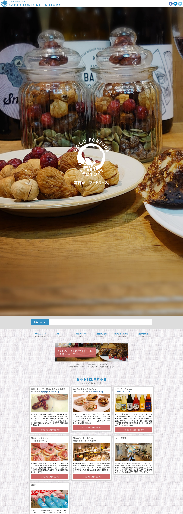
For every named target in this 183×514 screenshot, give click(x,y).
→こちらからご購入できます (49, 430)
